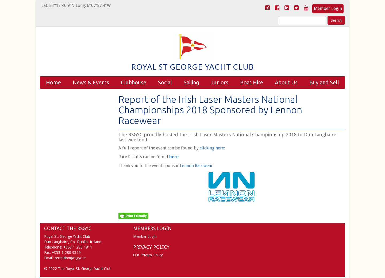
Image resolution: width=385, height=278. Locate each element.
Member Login (328, 8)
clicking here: (212, 148)
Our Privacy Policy (148, 255)
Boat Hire (251, 82)
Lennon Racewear (196, 165)
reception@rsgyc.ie (70, 258)
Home (53, 82)
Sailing (191, 82)
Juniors (219, 82)
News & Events (91, 82)
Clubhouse (133, 82)
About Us (286, 82)
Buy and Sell (324, 82)
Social (165, 82)
